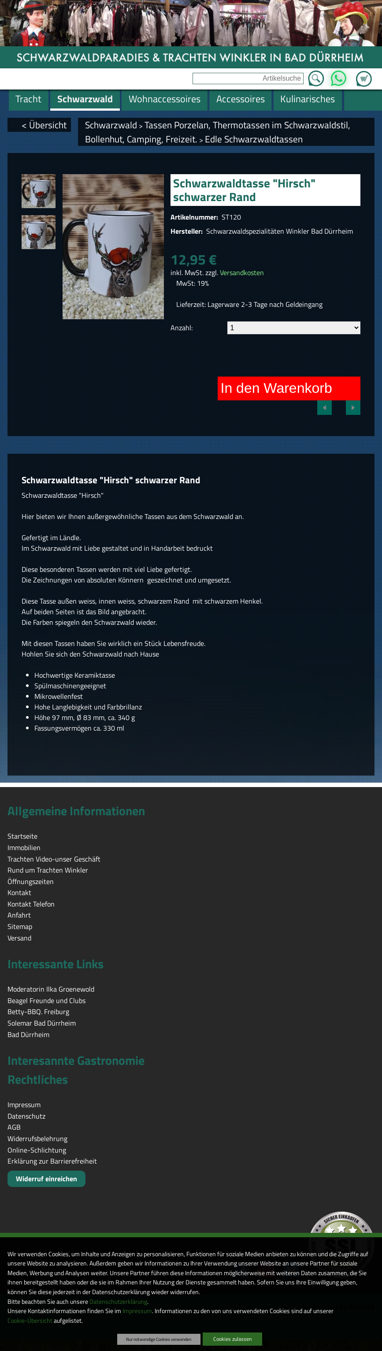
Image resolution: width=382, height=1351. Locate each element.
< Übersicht (44, 125)
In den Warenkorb (276, 388)
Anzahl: (182, 327)
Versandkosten (242, 272)
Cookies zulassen (232, 1339)
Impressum (137, 1311)
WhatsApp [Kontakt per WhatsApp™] (338, 76)
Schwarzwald (111, 125)
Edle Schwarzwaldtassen (254, 139)
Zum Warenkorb (364, 73)
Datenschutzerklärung (118, 1301)
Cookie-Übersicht (29, 1320)
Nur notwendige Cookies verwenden (158, 1339)
